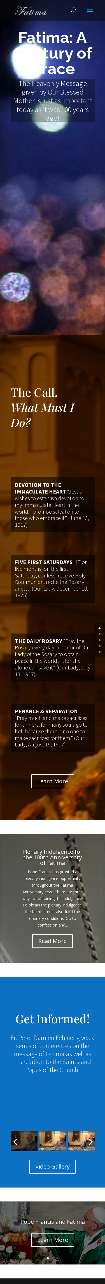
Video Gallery (52, 1166)
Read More (52, 941)
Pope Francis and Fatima (52, 1221)
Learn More (52, 781)
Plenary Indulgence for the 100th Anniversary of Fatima (52, 857)
